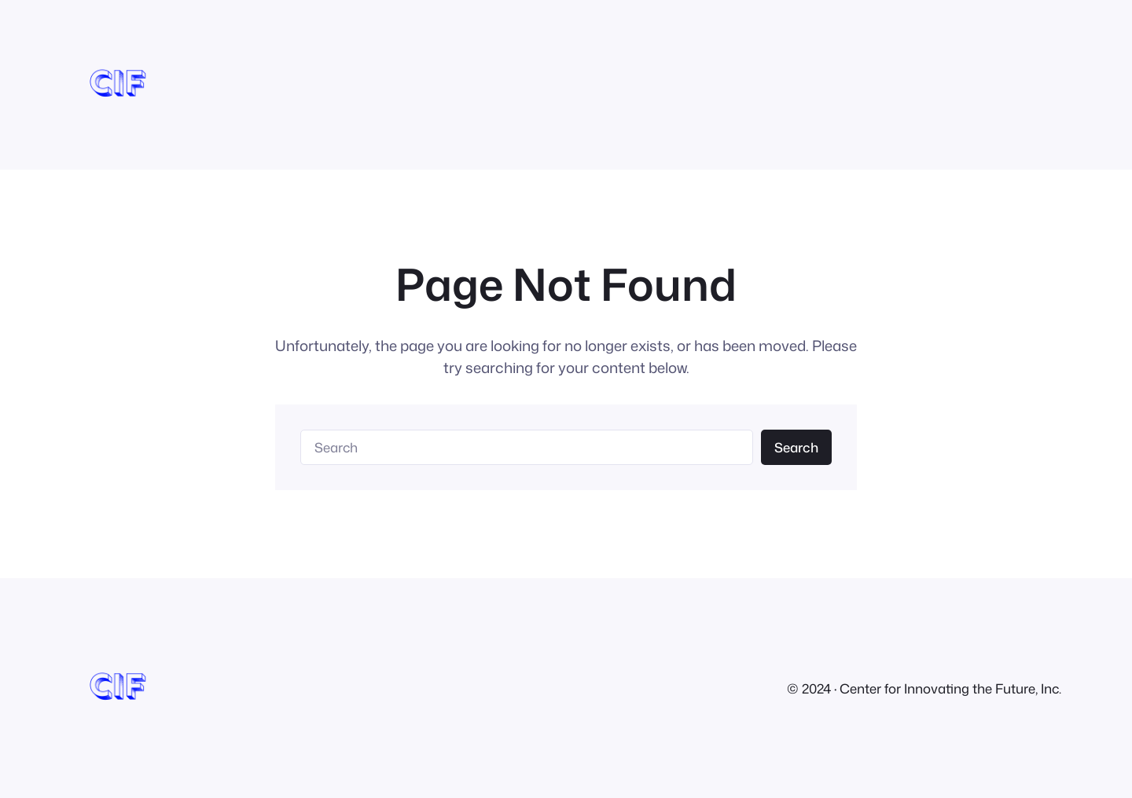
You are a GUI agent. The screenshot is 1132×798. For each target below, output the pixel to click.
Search (796, 447)
